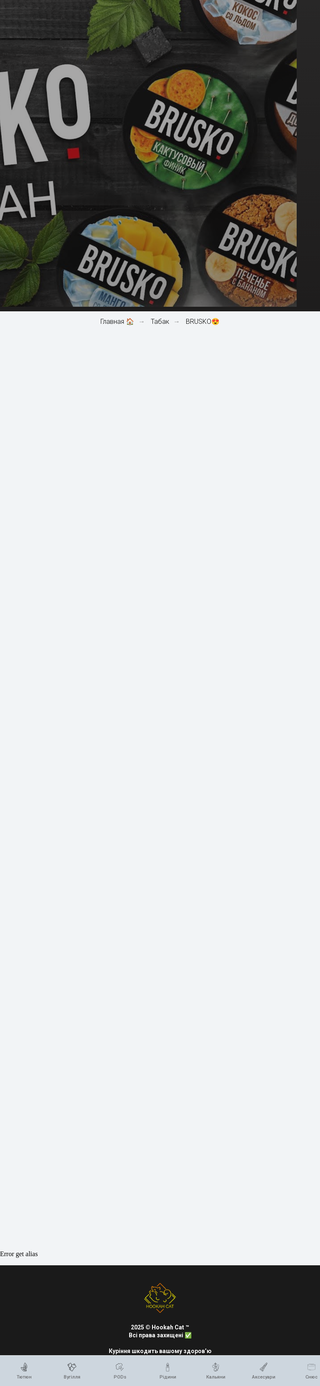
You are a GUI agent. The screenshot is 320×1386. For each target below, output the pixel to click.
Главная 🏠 (117, 321)
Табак (160, 321)
